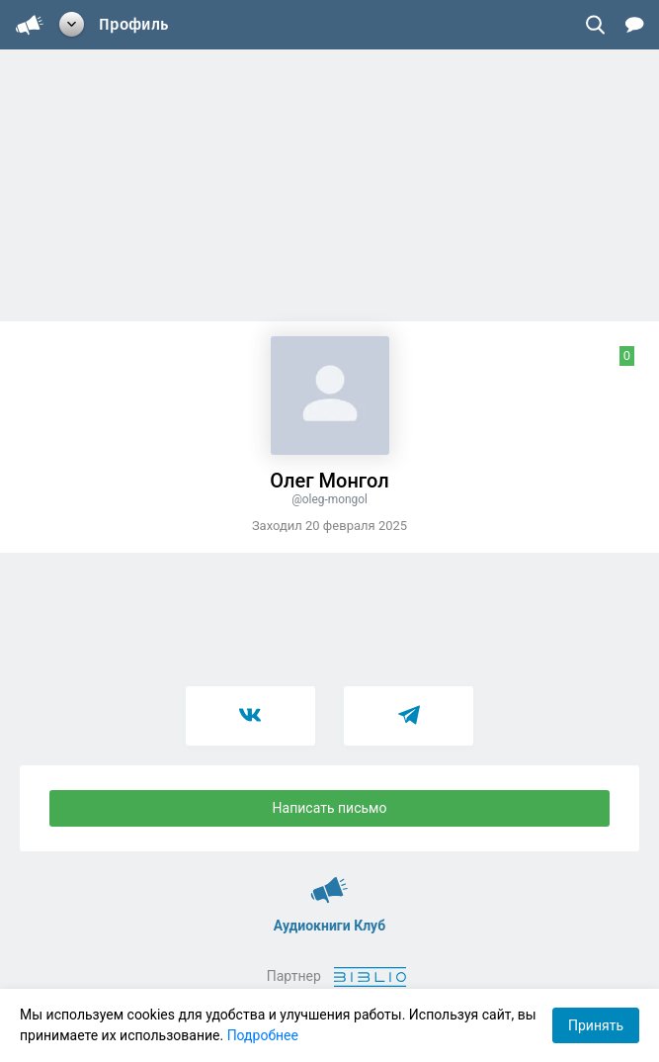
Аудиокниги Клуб (329, 881)
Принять (595, 1025)
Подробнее (262, 1035)
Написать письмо (330, 808)
